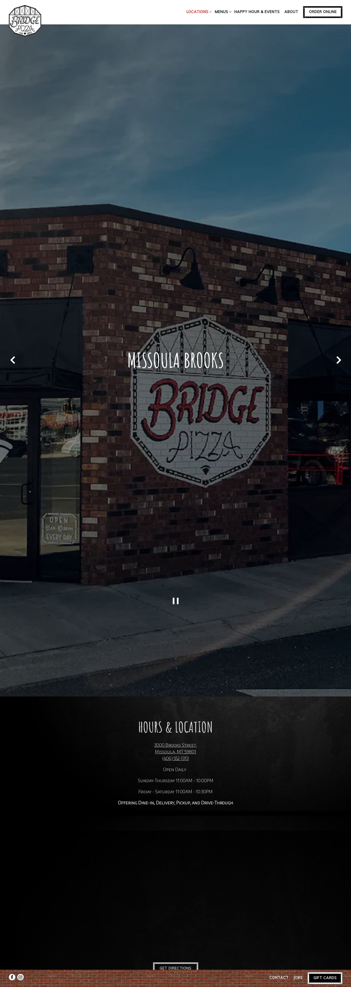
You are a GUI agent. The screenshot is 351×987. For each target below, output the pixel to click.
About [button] (291, 12)
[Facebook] (12, 965)
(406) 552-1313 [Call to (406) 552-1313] (175, 715)
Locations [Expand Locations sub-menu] (198, 11)
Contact (279, 965)
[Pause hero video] (175, 562)
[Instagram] (20, 965)
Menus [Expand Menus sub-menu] (222, 11)
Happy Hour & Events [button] (257, 12)
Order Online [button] (323, 12)
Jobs (298, 965)
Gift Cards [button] (325, 965)
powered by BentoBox (175, 980)
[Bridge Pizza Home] (25, 20)
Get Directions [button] (175, 925)
